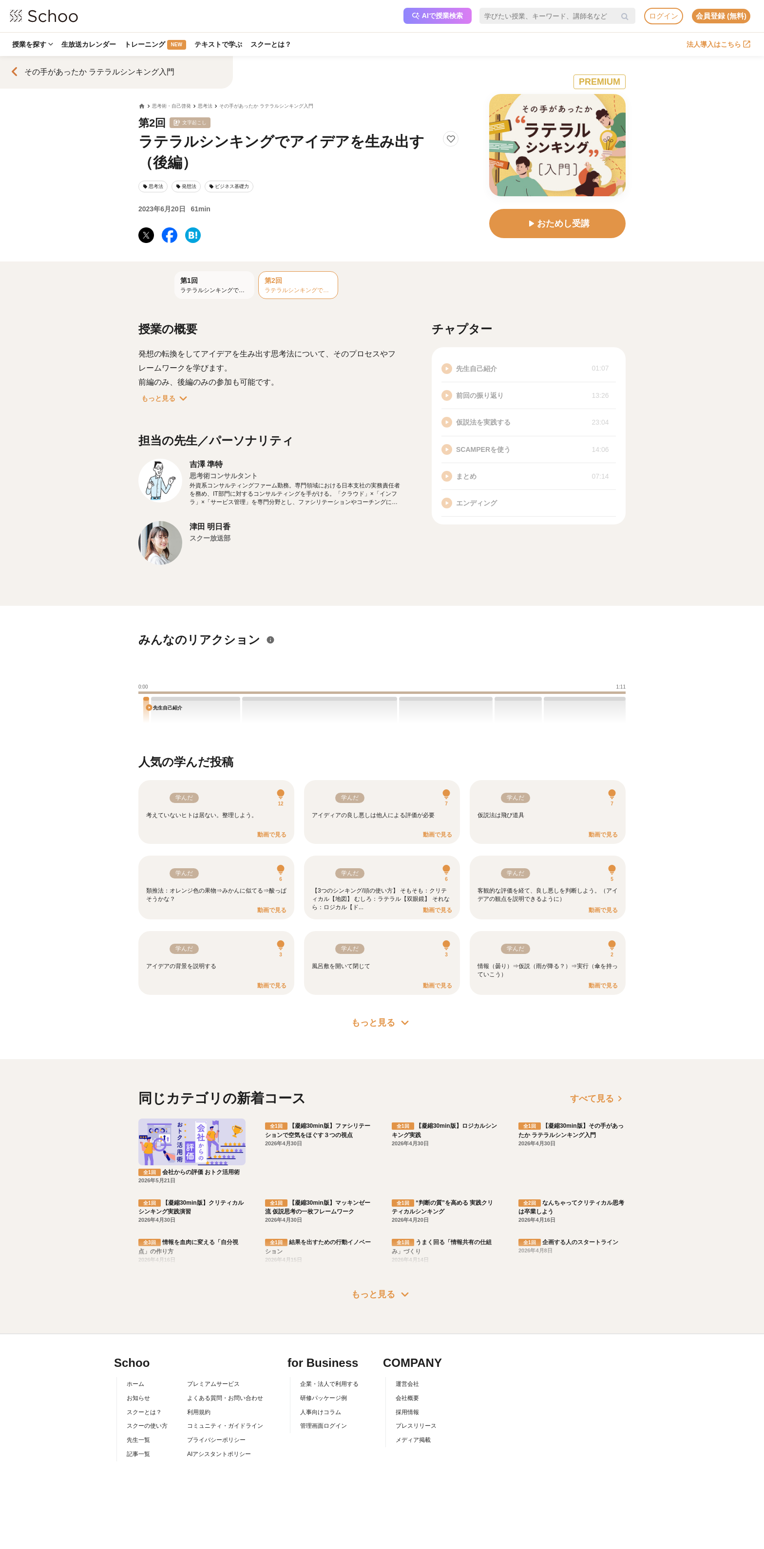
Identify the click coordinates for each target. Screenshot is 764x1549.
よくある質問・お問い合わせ (225, 1398)
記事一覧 (138, 1454)
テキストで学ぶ (220, 44)
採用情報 (407, 1412)
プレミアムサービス (213, 1384)
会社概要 (407, 1398)
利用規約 (198, 1412)
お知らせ (138, 1398)
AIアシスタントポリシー (219, 1454)
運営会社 (407, 1384)
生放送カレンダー (89, 44)
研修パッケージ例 (323, 1398)
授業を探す (32, 44)
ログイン (663, 16)
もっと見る (166, 398)
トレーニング (156, 45)
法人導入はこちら (718, 44)
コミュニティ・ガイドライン (225, 1425)
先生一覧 (138, 1440)
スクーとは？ (272, 44)
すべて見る (598, 1098)
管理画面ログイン (323, 1425)
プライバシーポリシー (216, 1440)
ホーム (135, 1384)
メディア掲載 (413, 1440)
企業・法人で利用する (329, 1384)
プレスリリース (416, 1425)
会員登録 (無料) (721, 16)
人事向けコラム (320, 1412)
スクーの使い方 (147, 1425)
